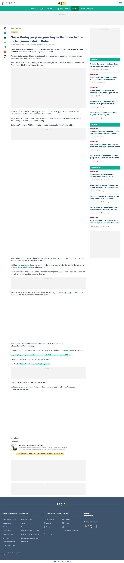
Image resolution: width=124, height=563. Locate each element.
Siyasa (42, 9)
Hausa (34, 9)
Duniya (67, 9)
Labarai (75, 9)
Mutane (90, 9)
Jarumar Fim (58, 454)
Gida (12, 28)
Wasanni (50, 9)
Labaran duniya (95, 70)
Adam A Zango (22, 454)
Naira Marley (23, 267)
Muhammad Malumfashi (36, 45)
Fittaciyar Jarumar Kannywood (40, 454)
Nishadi (82, 9)
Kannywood (59, 9)
